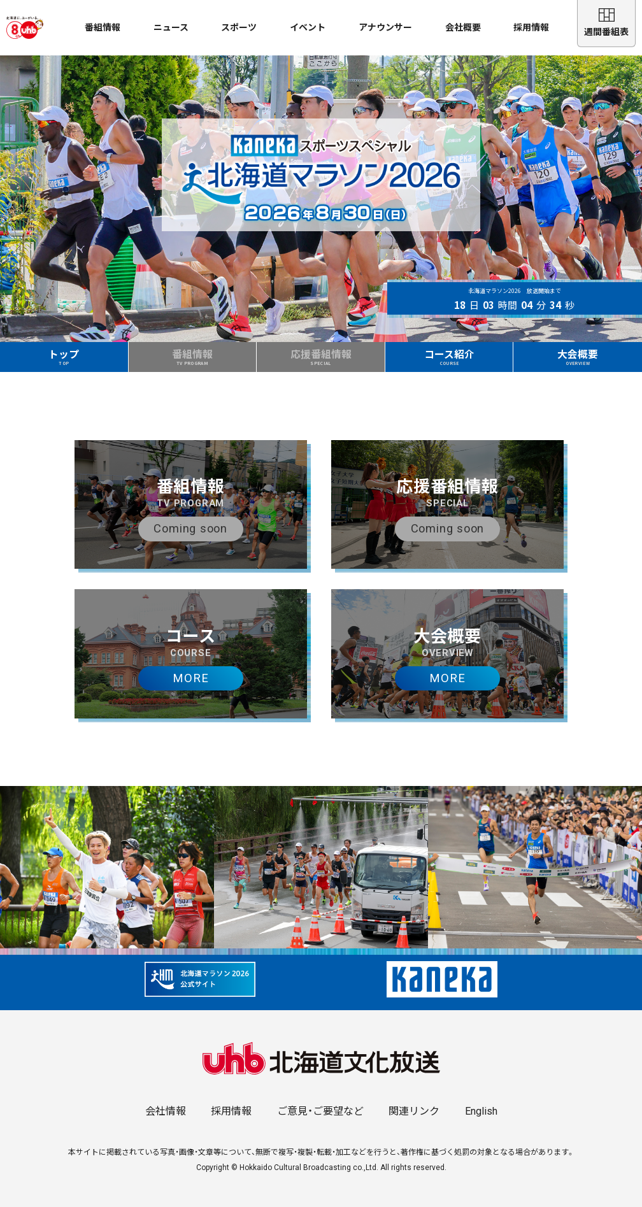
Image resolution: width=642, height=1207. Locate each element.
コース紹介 (449, 356)
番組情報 (102, 27)
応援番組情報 (321, 356)
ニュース (171, 27)
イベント (307, 27)
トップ (64, 356)
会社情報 (165, 1111)
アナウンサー (385, 27)
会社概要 (463, 27)
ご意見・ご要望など (320, 1111)
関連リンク (414, 1111)
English (481, 1111)
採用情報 (531, 27)
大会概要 (578, 356)
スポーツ (239, 27)
